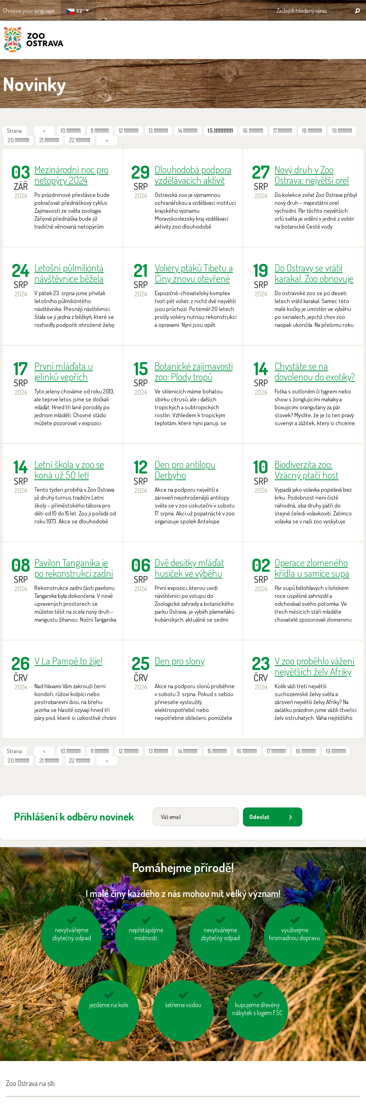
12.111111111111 (128, 130)
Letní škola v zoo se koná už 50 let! (69, 469)
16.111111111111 (253, 130)
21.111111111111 (49, 140)
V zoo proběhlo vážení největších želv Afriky (315, 666)
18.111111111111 (312, 130)
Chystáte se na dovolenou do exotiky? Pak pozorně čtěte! (315, 371)
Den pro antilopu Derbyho (185, 469)
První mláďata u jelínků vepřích (63, 371)
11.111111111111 (100, 130)
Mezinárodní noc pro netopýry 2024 (71, 174)
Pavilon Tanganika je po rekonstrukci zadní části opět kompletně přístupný (73, 567)
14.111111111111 (187, 130)
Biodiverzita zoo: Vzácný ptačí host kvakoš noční (306, 469)
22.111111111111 (79, 140)
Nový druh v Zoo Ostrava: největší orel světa (312, 174)
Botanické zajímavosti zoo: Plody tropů (194, 371)
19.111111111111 (342, 130)
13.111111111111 (158, 130)
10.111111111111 (71, 130)
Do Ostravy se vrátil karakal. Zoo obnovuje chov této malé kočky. (314, 273)
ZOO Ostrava (33, 41)
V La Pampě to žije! (68, 661)
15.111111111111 (217, 751)
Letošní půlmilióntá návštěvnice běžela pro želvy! (69, 273)
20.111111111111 (18, 140)
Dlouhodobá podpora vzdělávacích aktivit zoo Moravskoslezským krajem (196, 174)
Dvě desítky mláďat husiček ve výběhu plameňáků (189, 567)
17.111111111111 (282, 130)
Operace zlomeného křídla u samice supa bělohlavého (312, 567)
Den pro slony (180, 661)
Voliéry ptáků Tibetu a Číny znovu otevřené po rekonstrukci (194, 273)
